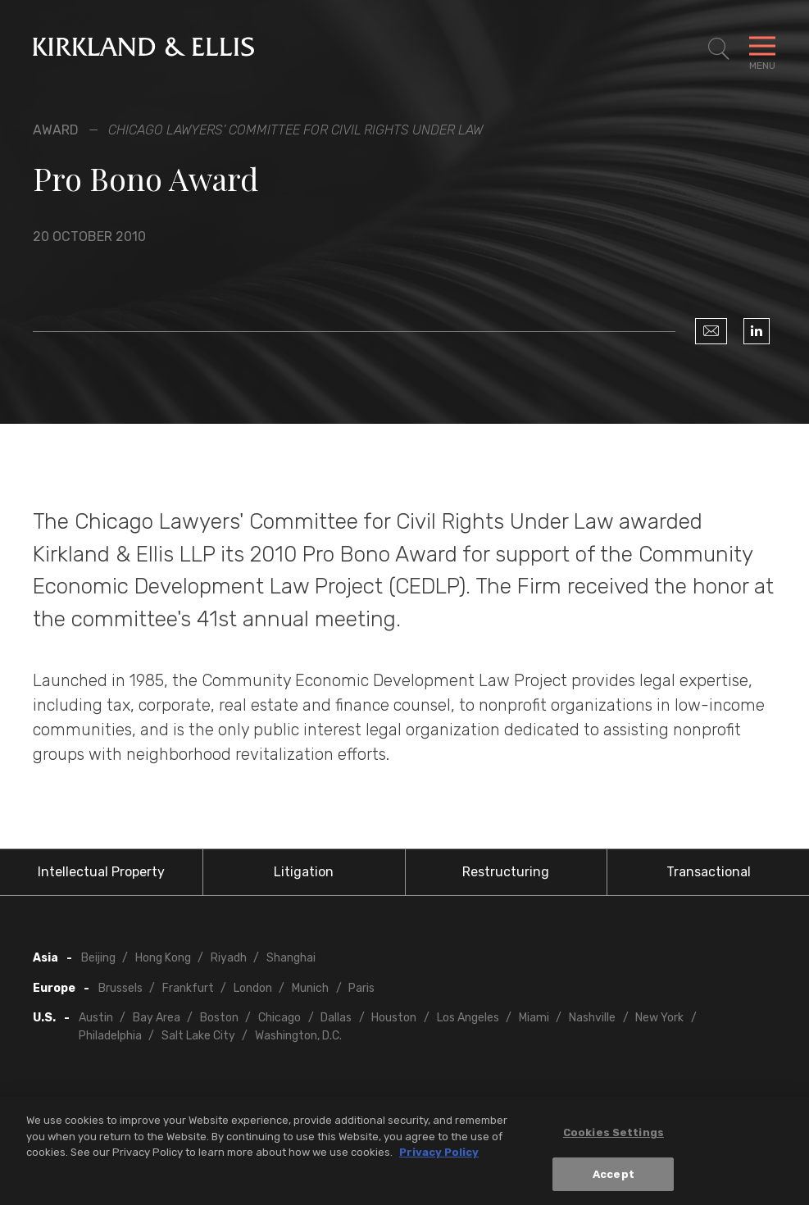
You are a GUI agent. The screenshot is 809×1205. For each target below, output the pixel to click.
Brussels (120, 988)
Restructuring (505, 872)
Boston (219, 1018)
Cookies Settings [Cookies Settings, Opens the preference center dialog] (613, 1138)
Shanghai (291, 958)
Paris (361, 988)
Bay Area (156, 1018)
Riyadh (229, 958)
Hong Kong (163, 958)
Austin (96, 1018)
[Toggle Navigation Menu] (762, 49)
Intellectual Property (101, 872)
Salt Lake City (198, 1036)
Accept (613, 1180)
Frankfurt (188, 988)
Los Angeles (468, 1018)
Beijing (98, 958)
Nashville (592, 1018)
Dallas (336, 1018)
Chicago (279, 1018)
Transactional (708, 872)
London (253, 988)
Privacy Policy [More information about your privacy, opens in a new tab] (439, 1158)
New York (659, 1018)
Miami (534, 1018)
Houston (393, 1018)
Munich (310, 988)
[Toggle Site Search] (719, 49)
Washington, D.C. (298, 1036)
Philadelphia (110, 1036)
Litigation (304, 872)
